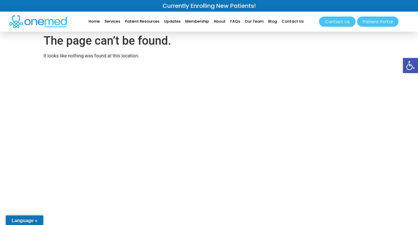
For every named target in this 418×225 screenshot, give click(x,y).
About (220, 21)
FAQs (235, 21)
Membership (197, 21)
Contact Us (293, 21)
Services (112, 21)
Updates (172, 21)
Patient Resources (142, 21)
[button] (410, 65)
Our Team (254, 21)
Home (94, 21)
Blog (272, 21)
